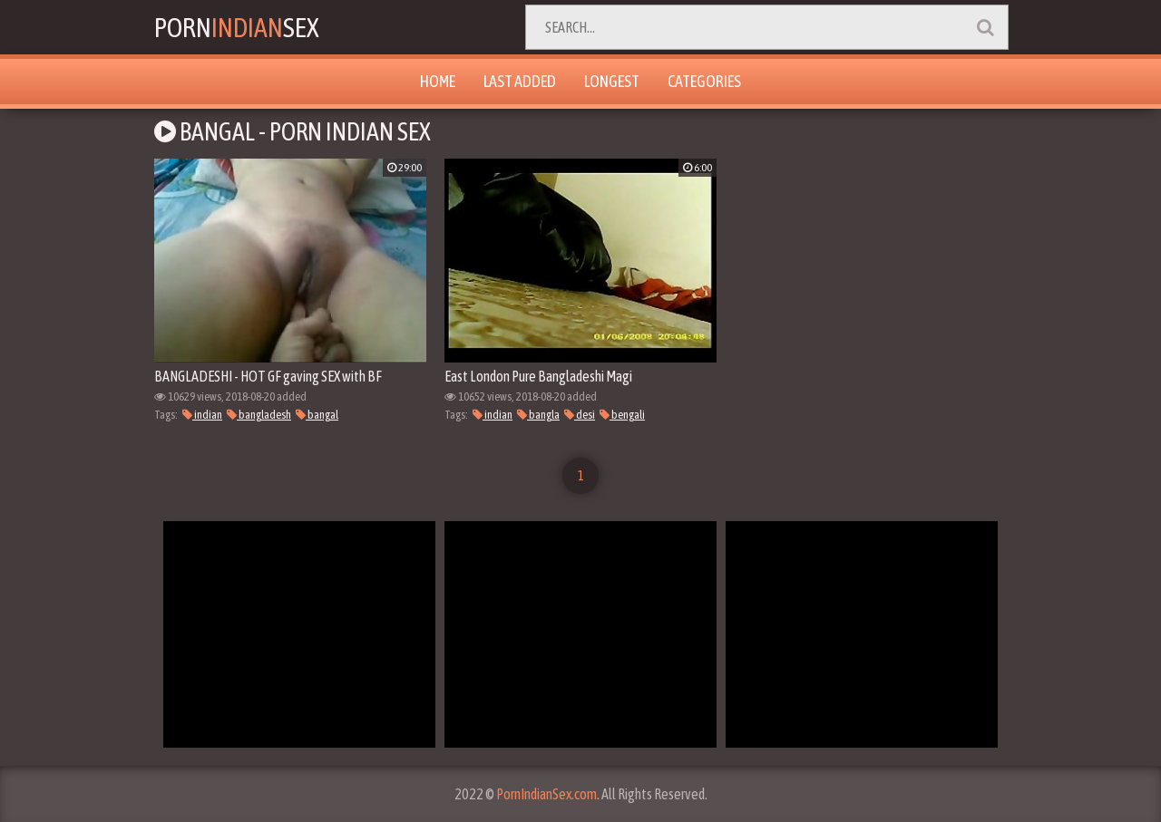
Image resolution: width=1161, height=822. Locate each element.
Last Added (519, 81)
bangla (538, 414)
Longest (611, 81)
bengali (622, 414)
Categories (704, 81)
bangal (317, 414)
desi (579, 414)
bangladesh (259, 414)
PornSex (236, 27)
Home (437, 81)
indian (202, 414)
